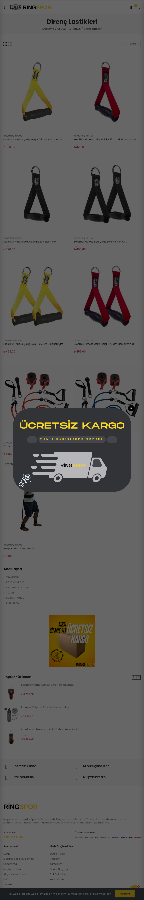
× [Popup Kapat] (131, 408)
